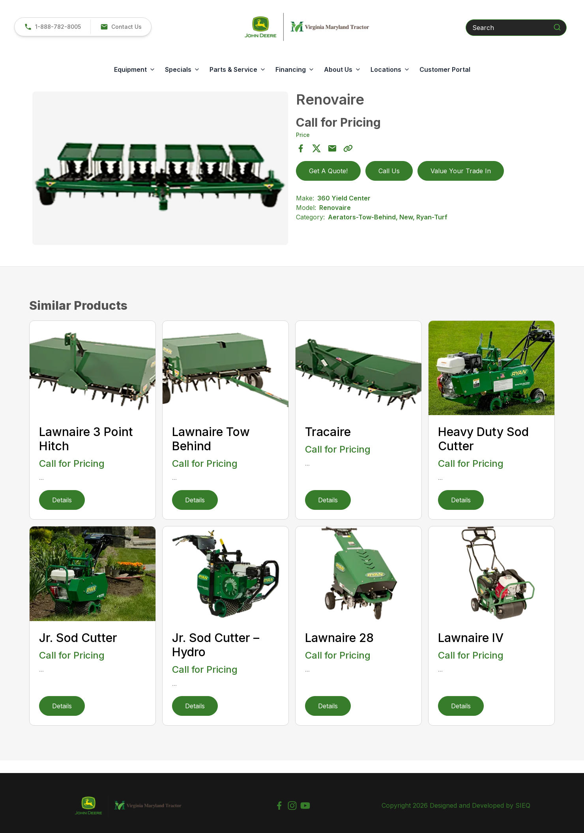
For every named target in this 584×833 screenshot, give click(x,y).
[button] (120, 27)
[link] (52, 27)
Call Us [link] (389, 171)
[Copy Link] (348, 148)
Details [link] (62, 500)
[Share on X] (316, 148)
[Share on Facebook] (300, 148)
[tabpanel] (160, 169)
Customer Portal (444, 69)
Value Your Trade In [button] (461, 171)
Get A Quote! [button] (328, 171)
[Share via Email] (332, 148)
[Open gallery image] (160, 168)
